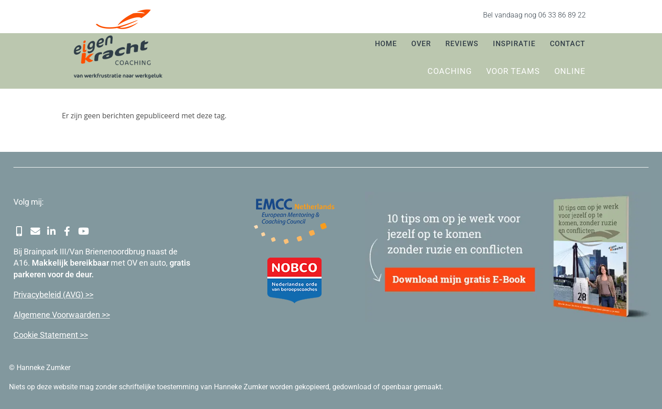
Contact (567, 43)
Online (569, 71)
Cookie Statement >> (50, 334)
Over (421, 43)
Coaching (449, 71)
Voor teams (513, 71)
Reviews (462, 43)
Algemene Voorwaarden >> (61, 314)
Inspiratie (514, 43)
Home (386, 43)
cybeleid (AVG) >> (62, 293)
